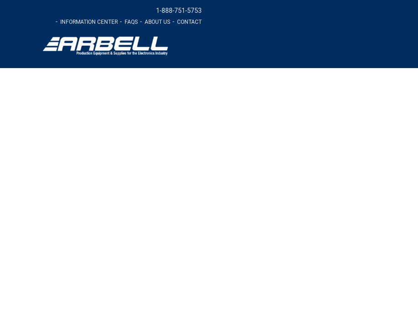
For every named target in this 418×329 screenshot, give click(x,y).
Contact (189, 22)
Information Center (89, 22)
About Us (157, 22)
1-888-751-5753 (179, 11)
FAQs (131, 22)
